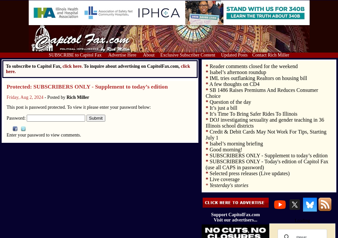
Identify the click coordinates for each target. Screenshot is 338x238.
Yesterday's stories (229, 185)
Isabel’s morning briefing (236, 143)
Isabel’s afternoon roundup (238, 72)
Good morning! (226, 149)
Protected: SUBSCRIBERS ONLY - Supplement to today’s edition (87, 87)
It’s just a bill (223, 108)
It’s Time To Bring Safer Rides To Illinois (253, 114)
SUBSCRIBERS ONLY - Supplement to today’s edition (269, 155)
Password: (46, 118)
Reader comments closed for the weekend (254, 66)
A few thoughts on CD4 (234, 84)
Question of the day (230, 102)
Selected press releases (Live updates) (250, 173)
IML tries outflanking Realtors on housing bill (258, 78)
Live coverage (225, 179)
